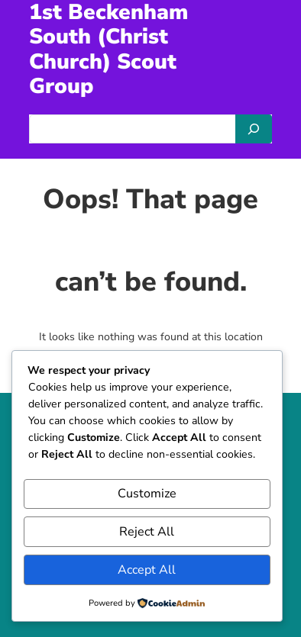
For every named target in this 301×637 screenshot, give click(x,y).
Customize (147, 493)
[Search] (253, 128)
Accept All (147, 569)
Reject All (146, 531)
